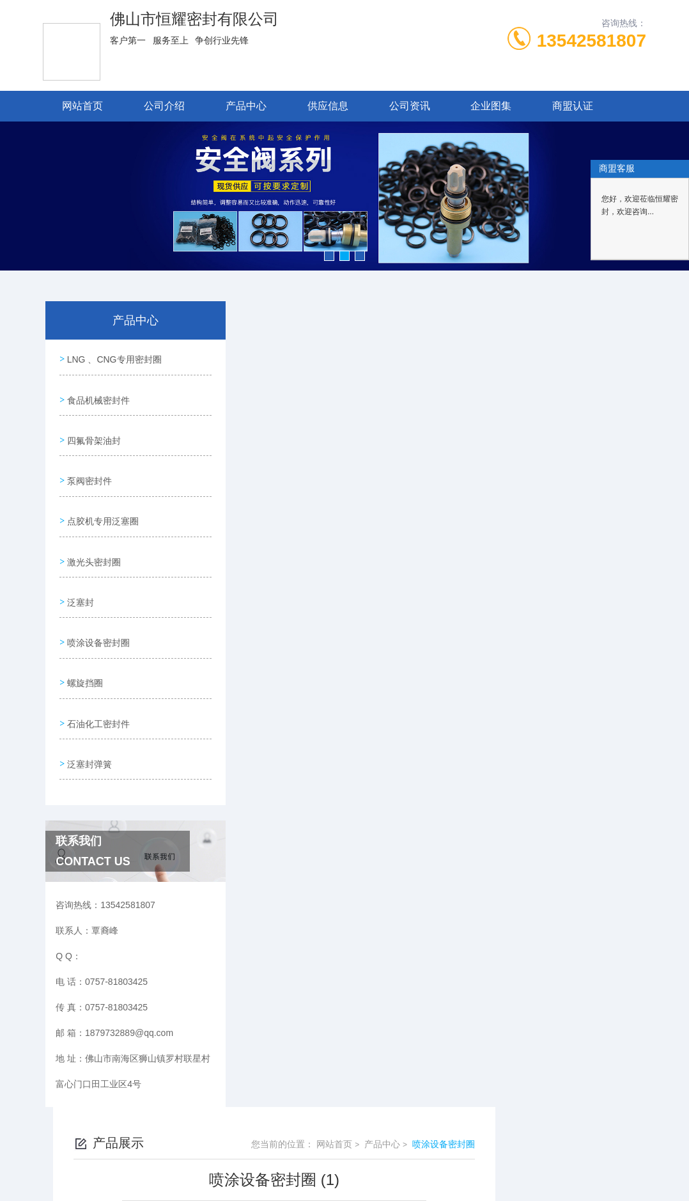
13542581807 (591, 41)
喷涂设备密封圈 (97, 613)
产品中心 (246, 105)
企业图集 (490, 105)
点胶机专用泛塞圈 (101, 503)
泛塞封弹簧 (88, 722)
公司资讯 (409, 105)
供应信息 (327, 105)
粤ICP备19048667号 (430, 1160)
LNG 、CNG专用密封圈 (113, 357)
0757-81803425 (232, 1139)
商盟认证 (572, 105)
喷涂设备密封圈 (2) (308, 645)
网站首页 (82, 105)
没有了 (283, 667)
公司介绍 (164, 105)
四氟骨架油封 (93, 430)
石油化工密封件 (97, 685)
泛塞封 (79, 576)
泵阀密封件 (88, 467)
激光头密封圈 (93, 540)
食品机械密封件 (97, 394)
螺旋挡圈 (84, 649)
